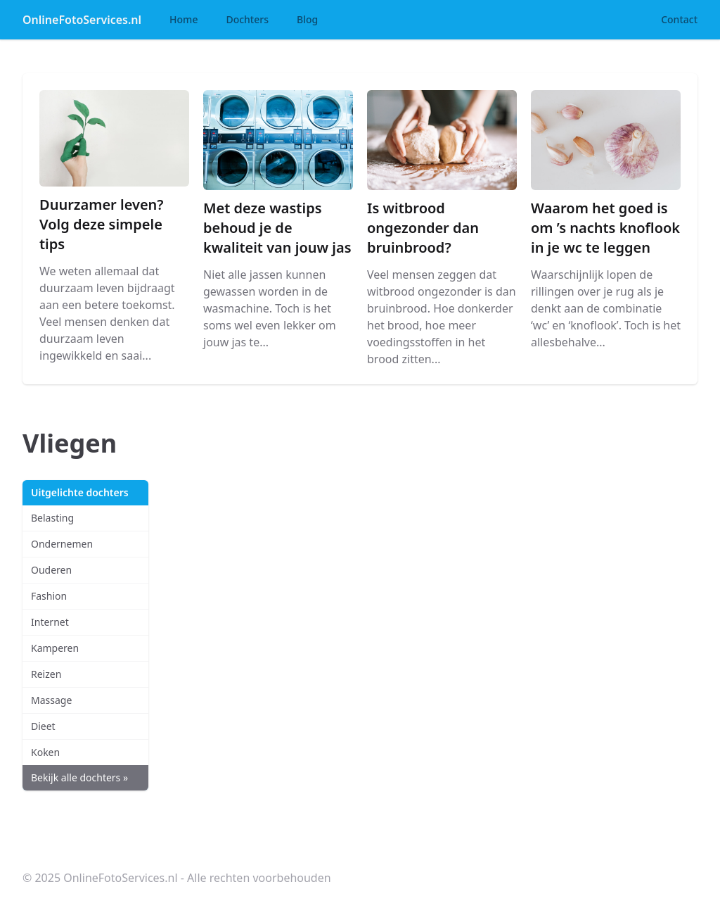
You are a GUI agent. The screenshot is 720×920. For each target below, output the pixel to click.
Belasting (52, 517)
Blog (307, 19)
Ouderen (51, 569)
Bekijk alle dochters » (79, 777)
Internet (50, 622)
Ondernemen (62, 543)
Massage (51, 700)
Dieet (43, 726)
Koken (45, 752)
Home (183, 19)
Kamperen (55, 648)
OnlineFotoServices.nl (81, 19)
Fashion (49, 596)
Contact (679, 19)
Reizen (46, 674)
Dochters (247, 19)
